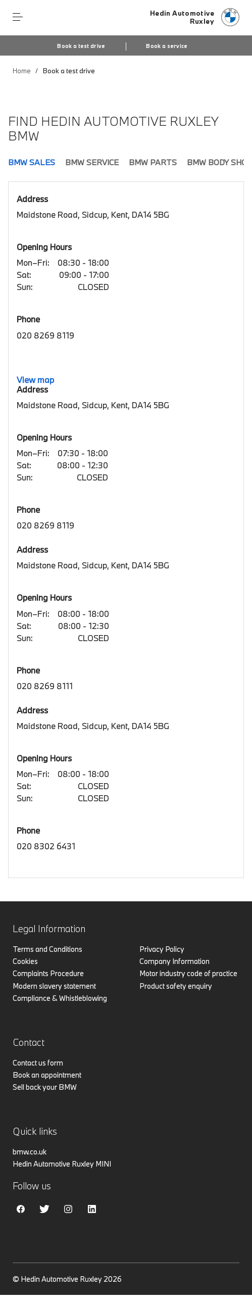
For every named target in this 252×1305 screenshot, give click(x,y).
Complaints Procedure (48, 973)
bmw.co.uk (29, 1151)
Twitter (44, 1209)
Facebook (21, 1209)
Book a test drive (81, 46)
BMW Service (92, 162)
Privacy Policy (161, 949)
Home (22, 70)
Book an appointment (47, 1075)
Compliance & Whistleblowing (60, 998)
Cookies (25, 961)
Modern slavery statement (54, 986)
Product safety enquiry (175, 986)
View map (35, 379)
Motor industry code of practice (188, 973)
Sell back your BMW (45, 1087)
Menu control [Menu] (18, 17)
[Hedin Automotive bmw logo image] (194, 17)
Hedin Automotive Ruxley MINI (62, 1164)
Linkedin (92, 1209)
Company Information (174, 961)
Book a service (166, 46)
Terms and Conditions (47, 949)
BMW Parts (153, 162)
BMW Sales (31, 162)
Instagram (68, 1209)
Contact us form (38, 1063)
